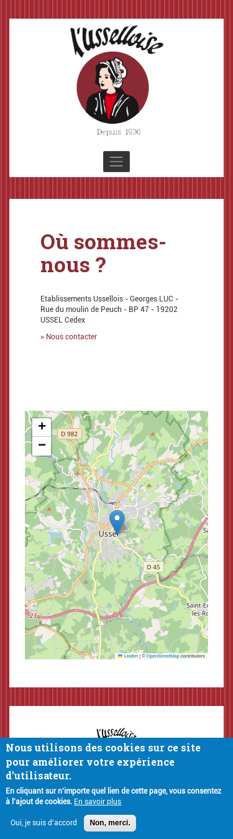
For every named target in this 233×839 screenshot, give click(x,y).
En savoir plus (97, 804)
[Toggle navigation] (116, 161)
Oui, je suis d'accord (44, 825)
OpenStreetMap (163, 656)
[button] (117, 522)
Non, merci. (109, 825)
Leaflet (128, 656)
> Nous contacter (68, 336)
